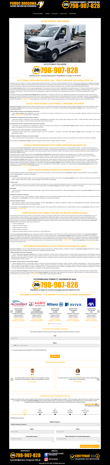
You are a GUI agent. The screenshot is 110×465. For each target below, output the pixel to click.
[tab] (24, 411)
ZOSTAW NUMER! (55, 356)
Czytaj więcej (32, 381)
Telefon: (55, 343)
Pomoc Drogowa (38, 13)
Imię (55, 335)
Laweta (47, 13)
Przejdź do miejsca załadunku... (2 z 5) (90, 446)
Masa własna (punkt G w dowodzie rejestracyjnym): (78, 436)
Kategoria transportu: (55, 422)
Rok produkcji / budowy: (32, 436)
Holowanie (55, 13)
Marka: (32, 429)
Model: (78, 429)
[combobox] (13, 345)
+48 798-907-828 (26, 99)
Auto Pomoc (63, 13)
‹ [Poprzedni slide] (11, 311)
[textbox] (53, 424)
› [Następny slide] (98, 311)
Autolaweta (72, 13)
